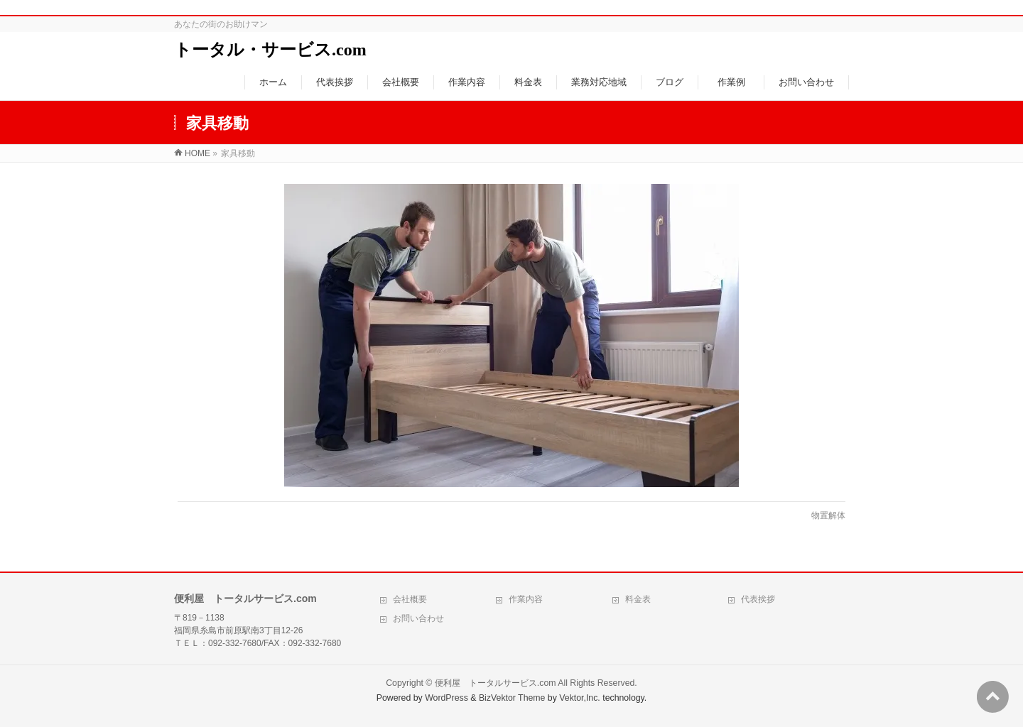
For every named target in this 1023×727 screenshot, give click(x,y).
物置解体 (828, 515)
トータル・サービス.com (270, 49)
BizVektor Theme (512, 698)
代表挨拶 (758, 599)
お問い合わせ (418, 618)
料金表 (638, 599)
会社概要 (410, 599)
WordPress (446, 698)
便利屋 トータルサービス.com (495, 683)
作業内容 (526, 599)
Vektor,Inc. (579, 698)
